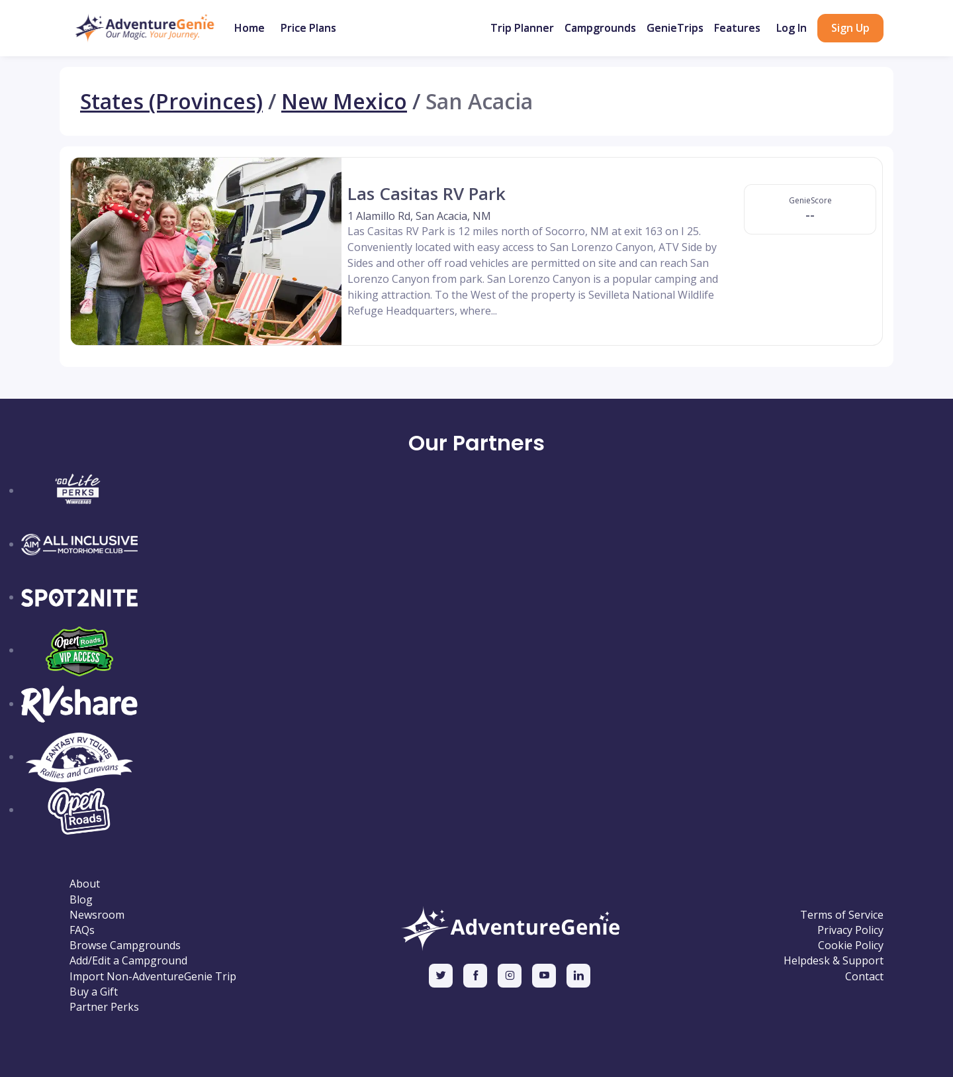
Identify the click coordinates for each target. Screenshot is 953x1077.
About (84, 884)
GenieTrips (675, 28)
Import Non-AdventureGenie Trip (152, 976)
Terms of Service (842, 915)
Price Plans (308, 28)
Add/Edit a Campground (128, 960)
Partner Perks (104, 1007)
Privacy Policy (850, 930)
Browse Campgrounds (125, 945)
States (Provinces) (171, 101)
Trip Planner (522, 28)
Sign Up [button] (850, 28)
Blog (81, 900)
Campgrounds (600, 28)
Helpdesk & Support (834, 960)
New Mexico (344, 101)
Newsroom (96, 915)
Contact (864, 976)
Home (249, 28)
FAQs (82, 930)
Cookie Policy (851, 945)
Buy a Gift (93, 992)
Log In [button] (791, 28)
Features (737, 28)
